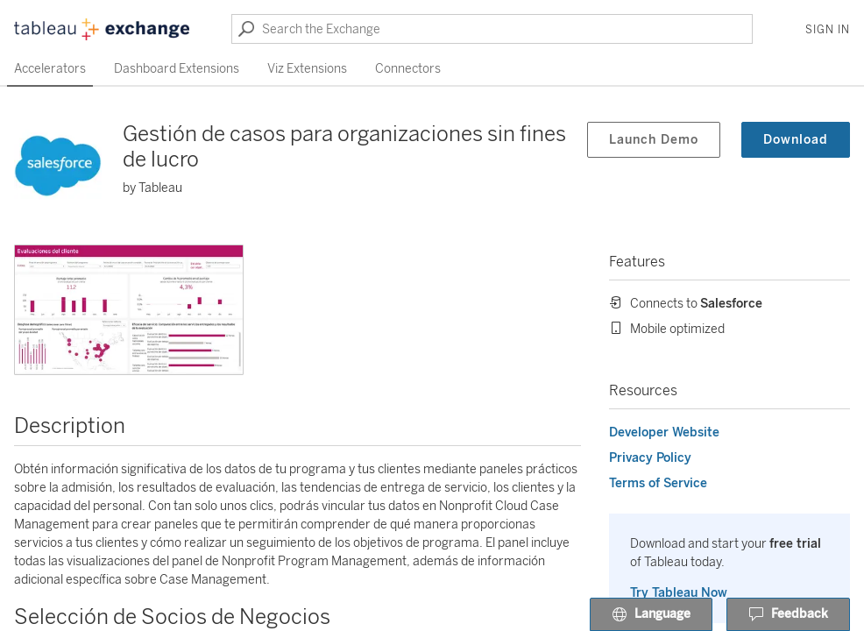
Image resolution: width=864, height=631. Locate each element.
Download (795, 139)
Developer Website (664, 432)
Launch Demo (653, 139)
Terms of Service (658, 483)
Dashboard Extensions (176, 68)
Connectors (408, 68)
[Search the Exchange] (492, 29)
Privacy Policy (650, 457)
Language (651, 615)
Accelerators (50, 68)
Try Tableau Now (678, 592)
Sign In (827, 30)
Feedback (788, 615)
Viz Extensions (307, 68)
